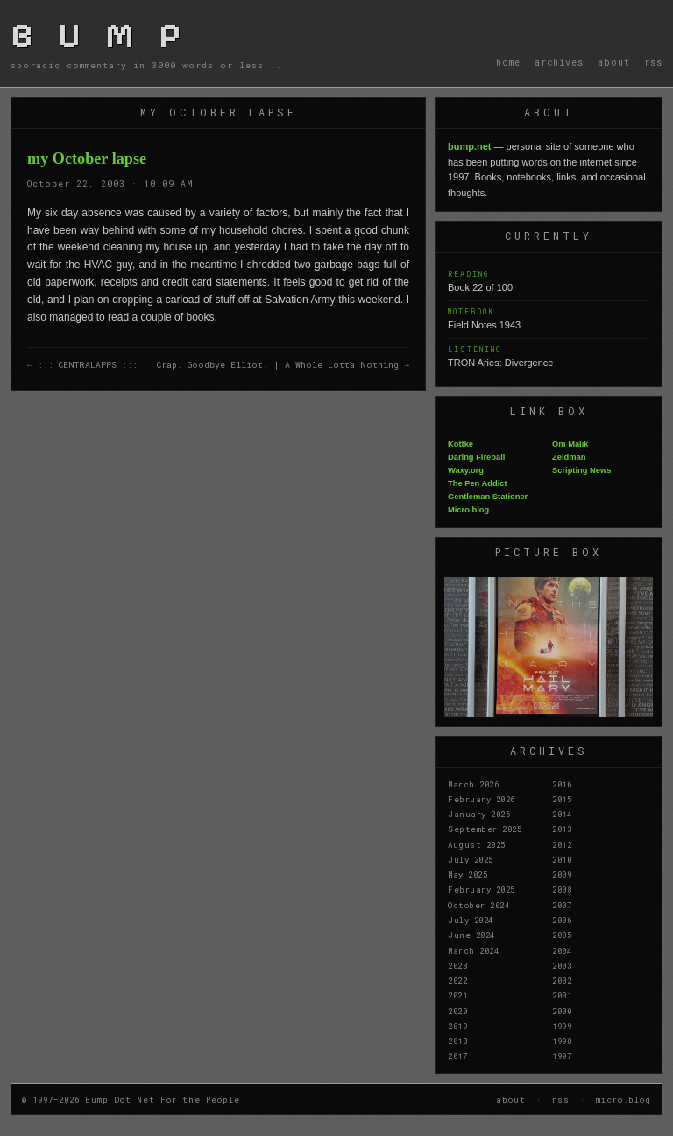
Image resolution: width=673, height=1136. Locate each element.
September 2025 (484, 828)
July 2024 (470, 919)
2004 (561, 950)
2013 (561, 828)
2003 (561, 965)
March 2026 (473, 784)
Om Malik (570, 444)
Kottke (460, 444)
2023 (457, 965)
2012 (561, 844)
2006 (561, 919)
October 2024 (478, 905)
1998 (561, 1040)
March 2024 (473, 950)
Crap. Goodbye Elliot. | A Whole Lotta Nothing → (283, 364)
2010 (561, 859)
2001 (561, 995)
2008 (561, 889)
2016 (561, 784)
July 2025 (470, 859)
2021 (457, 995)
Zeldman (568, 457)
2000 (561, 1010)
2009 (561, 874)
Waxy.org (466, 470)
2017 (457, 1055)
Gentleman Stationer (488, 496)
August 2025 (477, 844)
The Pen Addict (477, 483)
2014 (561, 813)
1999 (561, 1025)
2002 (561, 980)
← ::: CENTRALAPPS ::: (82, 364)
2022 (457, 980)
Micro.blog (468, 509)
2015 (561, 799)
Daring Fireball (476, 457)
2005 (561, 934)
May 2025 (467, 874)
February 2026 (481, 799)
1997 (561, 1055)
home (508, 62)
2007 (561, 905)
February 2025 (481, 889)
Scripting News (581, 470)
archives (559, 62)
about (614, 62)
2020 (457, 1010)
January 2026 (479, 813)
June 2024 (471, 934)
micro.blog (623, 1099)
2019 (457, 1025)
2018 (457, 1040)
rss (653, 62)
